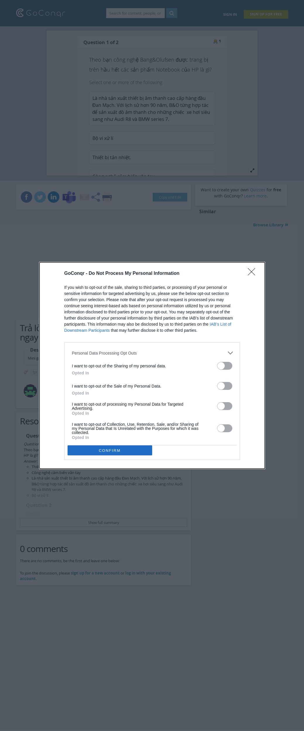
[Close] (253, 273)
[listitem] (152, 353)
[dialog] (152, 365)
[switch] (224, 366)
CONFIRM (110, 450)
